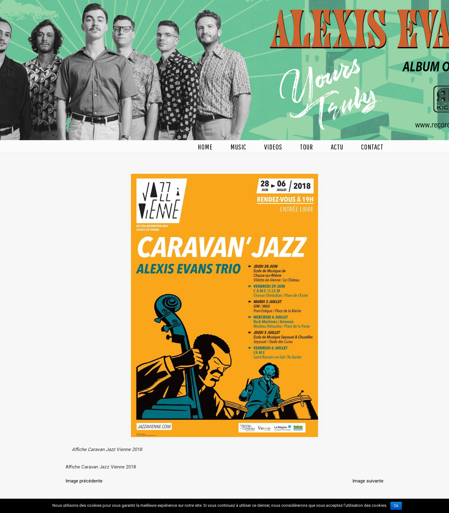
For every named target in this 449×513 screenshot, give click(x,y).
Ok (396, 506)
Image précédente (84, 481)
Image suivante (368, 481)
